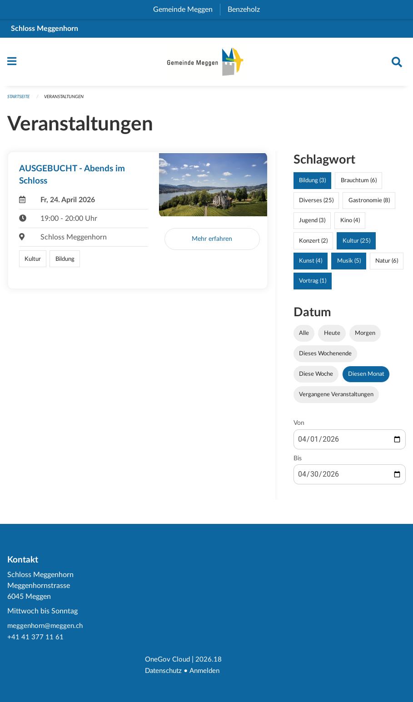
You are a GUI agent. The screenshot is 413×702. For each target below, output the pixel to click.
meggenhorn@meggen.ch (47, 627)
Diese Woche (316, 378)
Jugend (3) (312, 225)
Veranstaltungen (70, 101)
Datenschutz (165, 671)
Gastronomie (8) (369, 205)
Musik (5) (349, 265)
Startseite (20, 101)
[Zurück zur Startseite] (206, 64)
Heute (332, 337)
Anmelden (209, 671)
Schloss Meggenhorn (44, 28)
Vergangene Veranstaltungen (336, 399)
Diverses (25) (316, 205)
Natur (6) (386, 265)
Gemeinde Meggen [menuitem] (186, 9)
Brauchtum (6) (359, 185)
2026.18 (211, 660)
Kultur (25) (356, 245)
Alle (304, 337)
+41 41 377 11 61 (35, 638)
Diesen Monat (366, 378)
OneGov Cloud (169, 660)
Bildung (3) (312, 185)
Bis (298, 462)
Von (299, 427)
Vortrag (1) (312, 285)
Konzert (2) (313, 245)
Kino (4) (350, 225)
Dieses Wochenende (325, 358)
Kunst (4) (310, 265)
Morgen (365, 337)
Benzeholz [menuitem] (247, 9)
